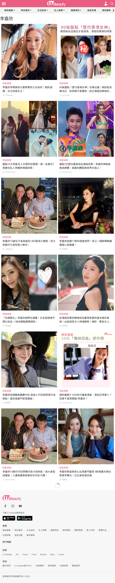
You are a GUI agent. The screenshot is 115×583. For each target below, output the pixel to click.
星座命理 (91, 10)
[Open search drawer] (112, 3)
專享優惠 (30, 535)
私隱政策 (64, 566)
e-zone (61, 554)
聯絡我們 (76, 566)
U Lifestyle (7, 554)
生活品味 (41, 10)
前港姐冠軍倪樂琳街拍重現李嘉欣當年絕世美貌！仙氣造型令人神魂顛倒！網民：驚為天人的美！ (85, 321)
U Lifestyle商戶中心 (23, 566)
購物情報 (78, 530)
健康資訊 (75, 10)
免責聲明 (40, 566)
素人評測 (90, 530)
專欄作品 (102, 530)
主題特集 (6, 535)
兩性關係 (106, 10)
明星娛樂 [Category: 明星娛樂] (6, 83)
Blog (52, 554)
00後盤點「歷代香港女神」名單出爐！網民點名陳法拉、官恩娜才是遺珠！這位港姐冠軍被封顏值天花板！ (85, 91)
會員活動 (18, 535)
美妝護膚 (8, 10)
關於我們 (6, 566)
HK (17, 554)
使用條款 (52, 566)
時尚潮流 (25, 10)
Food (34, 554)
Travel (25, 554)
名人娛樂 (58, 10)
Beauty (43, 554)
